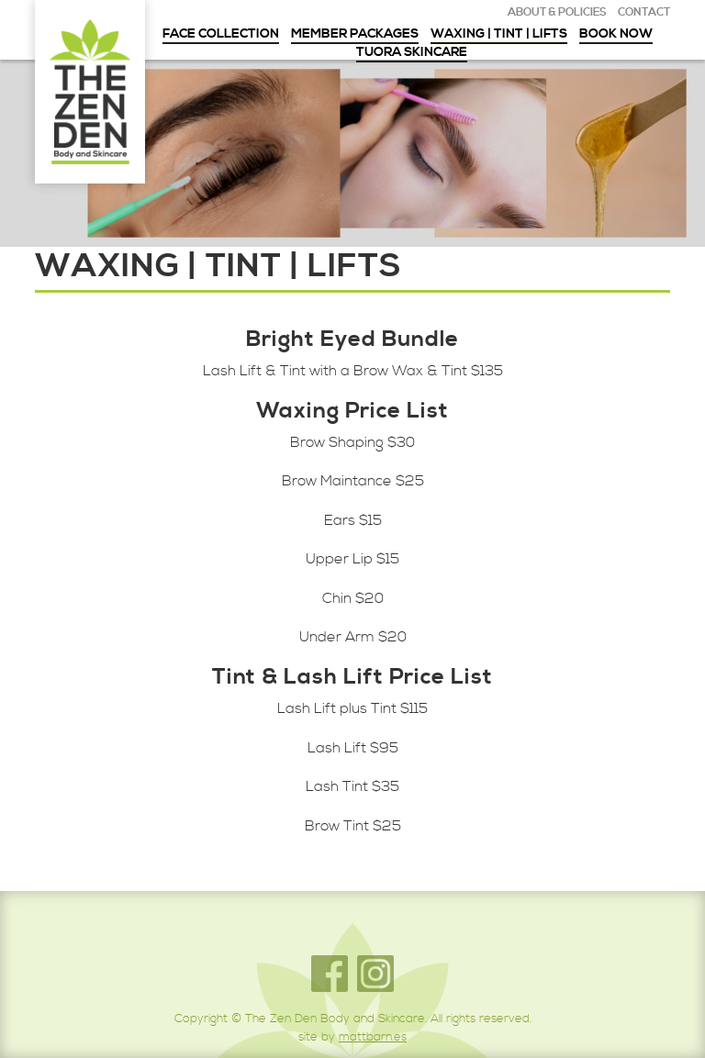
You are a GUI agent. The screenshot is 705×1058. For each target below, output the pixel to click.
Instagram (375, 973)
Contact (644, 12)
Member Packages (355, 35)
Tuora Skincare (411, 53)
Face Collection (220, 35)
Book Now (616, 35)
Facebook (329, 973)
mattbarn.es (373, 1037)
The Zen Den (90, 92)
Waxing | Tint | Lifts (499, 35)
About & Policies (557, 12)
